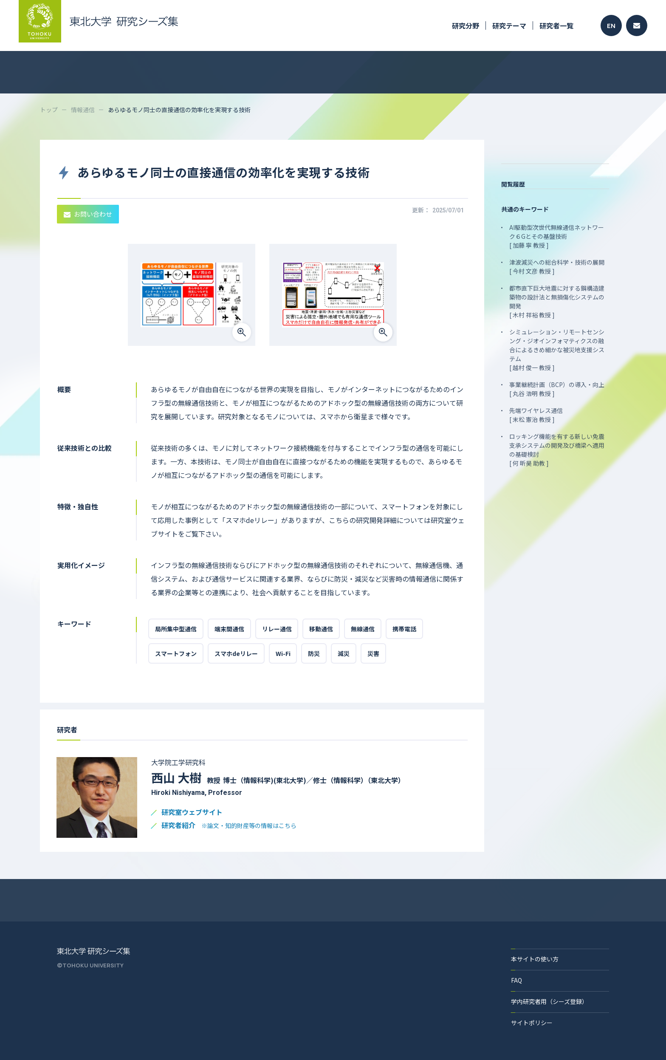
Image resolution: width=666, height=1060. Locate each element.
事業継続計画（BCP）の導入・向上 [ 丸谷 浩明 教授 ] (556, 389)
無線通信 (363, 629)
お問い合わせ (88, 213)
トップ (49, 109)
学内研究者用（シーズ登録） (549, 1001)
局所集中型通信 (176, 629)
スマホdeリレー (236, 653)
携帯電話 (405, 629)
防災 (314, 653)
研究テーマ (509, 25)
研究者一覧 (556, 25)
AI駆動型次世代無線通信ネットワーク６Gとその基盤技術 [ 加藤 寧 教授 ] (556, 236)
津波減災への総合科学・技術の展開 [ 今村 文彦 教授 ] (556, 266)
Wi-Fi (283, 653)
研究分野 (465, 25)
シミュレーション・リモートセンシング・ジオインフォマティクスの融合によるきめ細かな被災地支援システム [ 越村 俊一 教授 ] (556, 350)
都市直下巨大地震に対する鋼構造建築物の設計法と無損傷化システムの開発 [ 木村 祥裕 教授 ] (556, 301)
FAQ (516, 980)
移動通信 (321, 629)
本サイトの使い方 (535, 959)
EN (611, 25)
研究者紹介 (228, 826)
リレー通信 (277, 629)
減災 (344, 653)
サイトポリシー (532, 1022)
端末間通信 (229, 629)
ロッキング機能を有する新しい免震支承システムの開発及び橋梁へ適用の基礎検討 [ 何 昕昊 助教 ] (556, 449)
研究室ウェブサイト (192, 812)
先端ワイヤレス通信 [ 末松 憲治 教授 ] (536, 415)
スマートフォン (176, 653)
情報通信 (83, 109)
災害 (374, 653)
